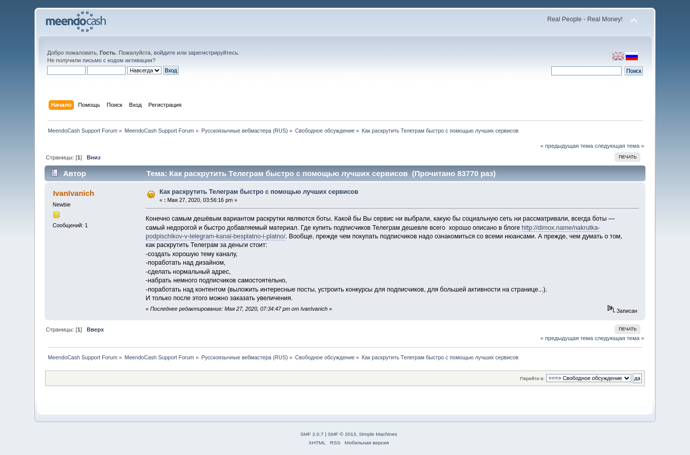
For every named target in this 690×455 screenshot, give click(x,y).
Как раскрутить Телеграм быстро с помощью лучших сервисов (258, 191)
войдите (164, 53)
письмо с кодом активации (117, 60)
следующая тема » (619, 146)
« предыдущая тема (566, 146)
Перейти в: (532, 378)
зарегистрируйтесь (213, 53)
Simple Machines (378, 434)
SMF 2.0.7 (311, 434)
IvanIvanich (74, 193)
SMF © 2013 (342, 434)
